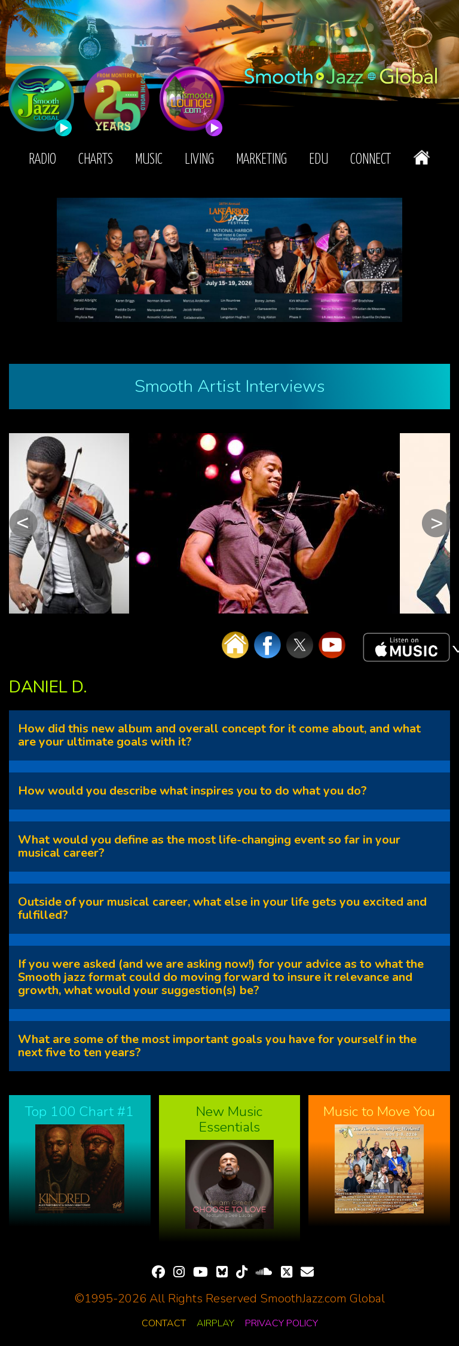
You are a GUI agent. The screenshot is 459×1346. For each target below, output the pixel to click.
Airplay (215, 1323)
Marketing (261, 160)
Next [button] (435, 523)
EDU (318, 160)
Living (199, 160)
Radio (42, 160)
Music (149, 160)
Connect (370, 160)
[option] (69, 523)
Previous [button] (23, 523)
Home (421, 157)
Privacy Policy (281, 1323)
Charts (95, 160)
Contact (164, 1323)
